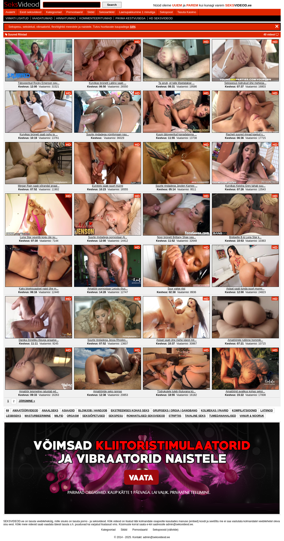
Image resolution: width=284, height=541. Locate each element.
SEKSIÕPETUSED (93, 415)
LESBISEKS (13, 415)
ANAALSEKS (50, 410)
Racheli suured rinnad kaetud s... (245, 134)
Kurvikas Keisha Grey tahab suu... (245, 185)
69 (7, 410)
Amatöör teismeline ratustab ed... (38, 391)
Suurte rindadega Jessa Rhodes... (107, 340)
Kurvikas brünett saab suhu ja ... (39, 134)
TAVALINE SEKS (195, 415)
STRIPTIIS (175, 415)
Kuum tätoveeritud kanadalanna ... (176, 134)
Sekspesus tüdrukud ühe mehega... (245, 83)
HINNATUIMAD (66, 18)
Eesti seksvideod (30, 12)
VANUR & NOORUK (252, 415)
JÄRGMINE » (27, 401)
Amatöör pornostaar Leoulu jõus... (107, 288)
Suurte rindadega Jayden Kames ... (176, 185)
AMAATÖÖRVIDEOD (25, 410)
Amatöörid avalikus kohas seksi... (245, 391)
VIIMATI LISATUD (17, 18)
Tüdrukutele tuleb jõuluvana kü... (176, 391)
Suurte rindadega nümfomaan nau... (107, 134)
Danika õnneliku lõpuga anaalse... (39, 340)
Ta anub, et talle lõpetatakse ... (176, 83)
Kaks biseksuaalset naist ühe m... (38, 288)
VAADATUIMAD (42, 18)
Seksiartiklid (106, 12)
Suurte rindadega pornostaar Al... (107, 237)
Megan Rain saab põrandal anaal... (38, 185)
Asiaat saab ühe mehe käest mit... (176, 340)
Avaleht (10, 12)
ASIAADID (68, 410)
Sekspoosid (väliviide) (165, 529)
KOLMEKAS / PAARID (215, 410)
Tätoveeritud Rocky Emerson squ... (38, 83)
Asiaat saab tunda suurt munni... (245, 288)
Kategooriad (54, 12)
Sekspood (166, 12)
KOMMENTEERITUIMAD (95, 18)
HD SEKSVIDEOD (161, 18)
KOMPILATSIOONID (244, 410)
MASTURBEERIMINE (38, 415)
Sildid (91, 12)
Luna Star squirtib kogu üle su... (38, 237)
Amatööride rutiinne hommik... (245, 340)
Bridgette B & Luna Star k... (245, 237)
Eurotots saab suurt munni (107, 185)
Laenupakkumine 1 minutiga (137, 12)
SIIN (132, 26)
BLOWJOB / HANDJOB (92, 410)
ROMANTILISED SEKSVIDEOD (145, 415)
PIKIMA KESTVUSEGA (130, 18)
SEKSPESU (115, 415)
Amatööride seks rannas (107, 391)
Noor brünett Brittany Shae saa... (176, 237)
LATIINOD (266, 410)
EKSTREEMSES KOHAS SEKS (130, 410)
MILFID (58, 415)
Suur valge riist (176, 288)
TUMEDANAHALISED (222, 415)
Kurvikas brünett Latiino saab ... (107, 83)
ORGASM (73, 415)
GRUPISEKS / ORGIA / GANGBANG (175, 410)
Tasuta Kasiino (186, 12)
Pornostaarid (74, 12)
